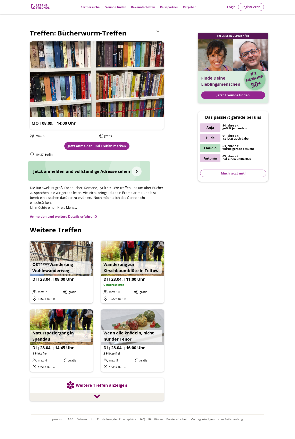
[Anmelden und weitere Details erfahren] (64, 216)
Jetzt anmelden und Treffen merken (97, 146)
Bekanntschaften (143, 7)
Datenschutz (85, 419)
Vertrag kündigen (203, 419)
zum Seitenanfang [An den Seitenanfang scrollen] (230, 419)
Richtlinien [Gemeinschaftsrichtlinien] (155, 419)
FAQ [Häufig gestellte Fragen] (142, 419)
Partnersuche (90, 7)
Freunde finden (115, 7)
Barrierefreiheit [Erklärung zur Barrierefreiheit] (177, 419)
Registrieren (251, 7)
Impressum (56, 419)
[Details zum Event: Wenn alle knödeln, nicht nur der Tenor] (132, 340)
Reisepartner (169, 7)
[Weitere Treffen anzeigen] (97, 390)
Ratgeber (189, 7)
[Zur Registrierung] (40, 7)
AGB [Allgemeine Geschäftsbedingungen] (70, 419)
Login (231, 7)
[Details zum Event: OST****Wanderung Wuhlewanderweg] (61, 272)
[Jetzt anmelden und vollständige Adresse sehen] (89, 171)
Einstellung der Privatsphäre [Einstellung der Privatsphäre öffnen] (116, 419)
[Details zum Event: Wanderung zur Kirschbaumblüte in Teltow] (132, 272)
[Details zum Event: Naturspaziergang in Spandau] (61, 340)
